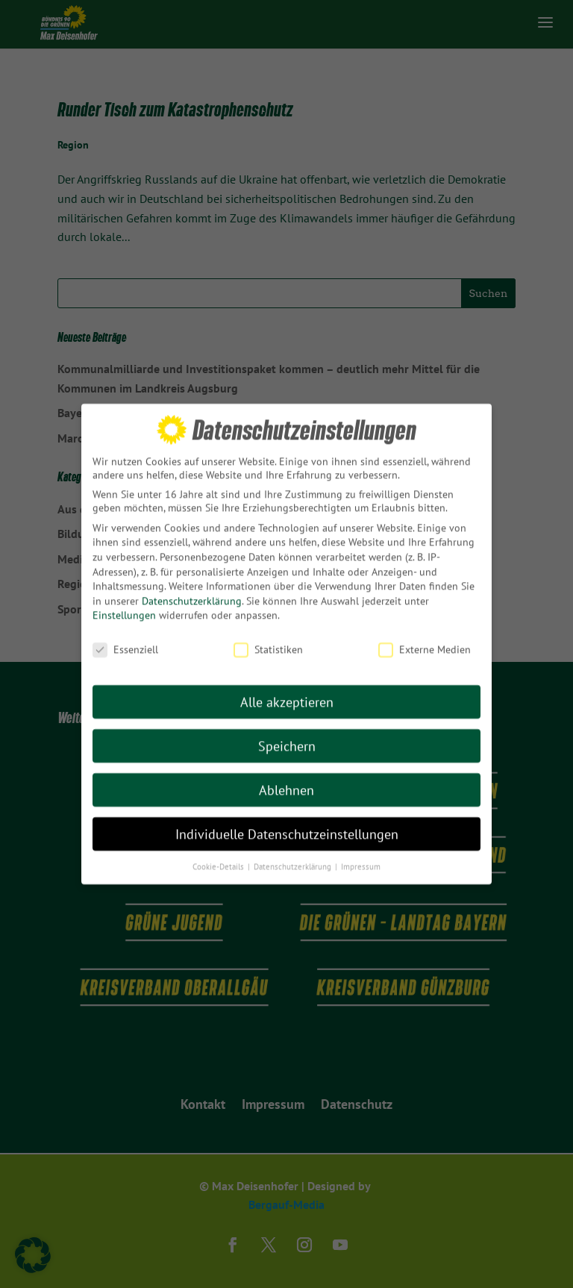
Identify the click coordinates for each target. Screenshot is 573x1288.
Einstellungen (124, 601)
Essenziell (125, 635)
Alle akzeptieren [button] (287, 687)
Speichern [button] (287, 731)
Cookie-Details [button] (219, 852)
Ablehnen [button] (286, 775)
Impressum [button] (361, 852)
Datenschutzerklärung (192, 586)
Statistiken (268, 635)
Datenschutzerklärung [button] (294, 852)
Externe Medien (424, 635)
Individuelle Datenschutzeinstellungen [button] (286, 819)
